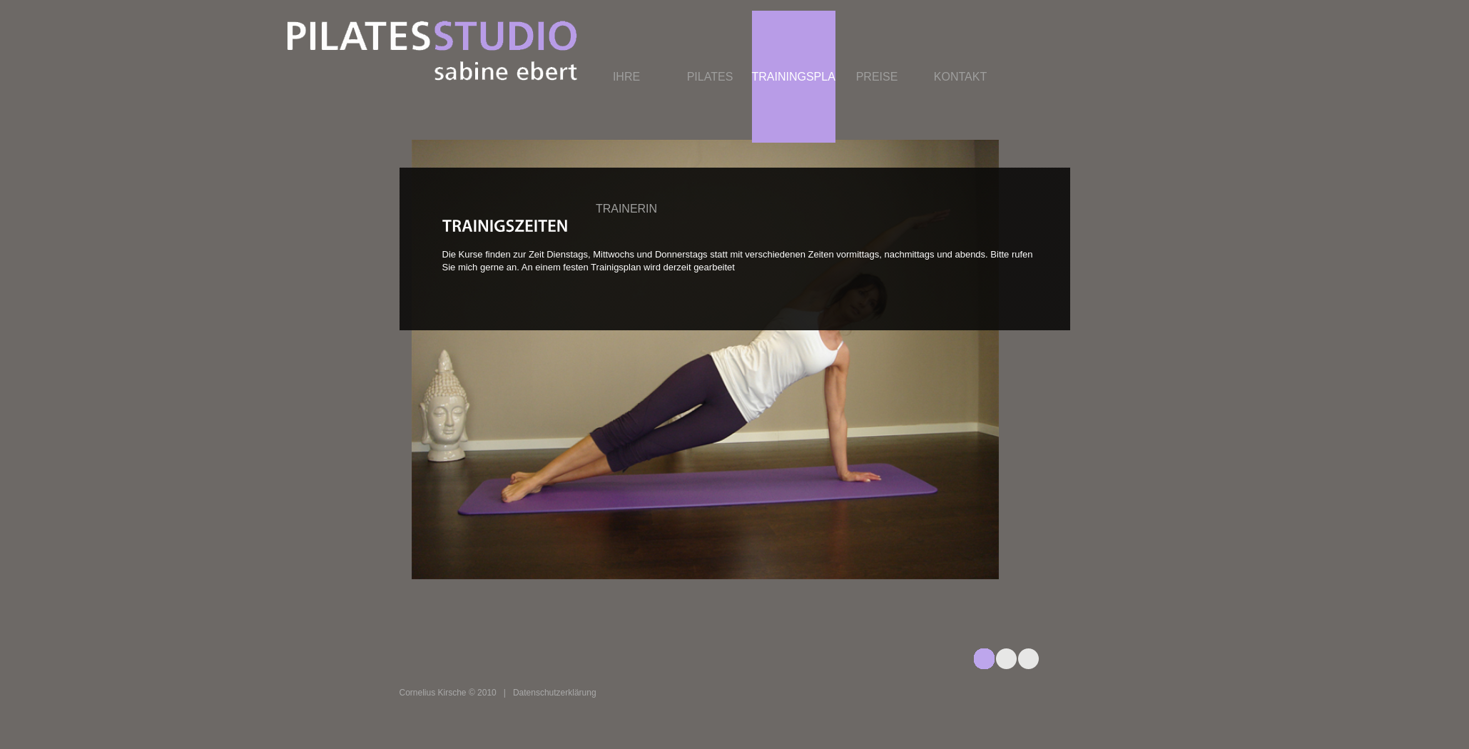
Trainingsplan (793, 77)
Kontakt (960, 77)
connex (510, 51)
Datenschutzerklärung (554, 693)
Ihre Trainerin (626, 143)
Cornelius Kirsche (433, 693)
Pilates (710, 77)
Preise (877, 77)
